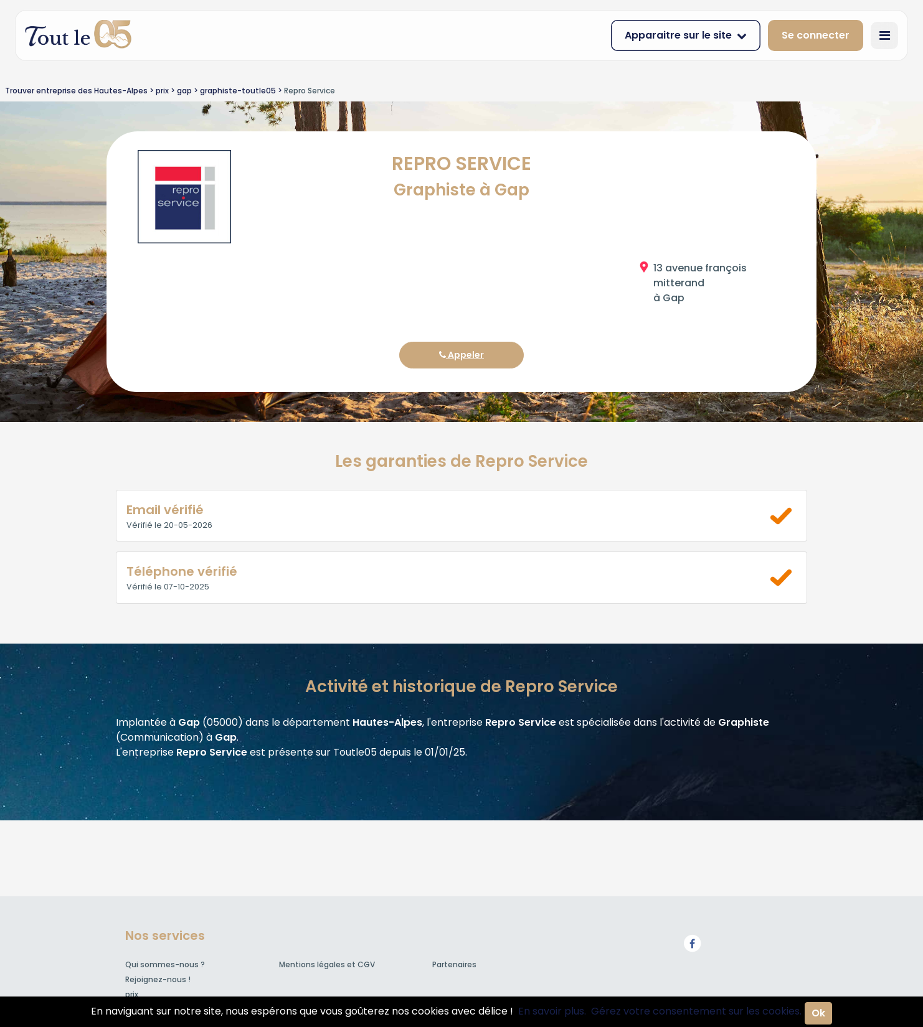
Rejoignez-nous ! (158, 979)
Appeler (461, 355)
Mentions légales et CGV (327, 964)
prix (131, 994)
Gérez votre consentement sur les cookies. (696, 1011)
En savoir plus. (552, 1011)
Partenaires (454, 964)
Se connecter (816, 35)
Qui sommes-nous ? (165, 964)
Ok (818, 1013)
